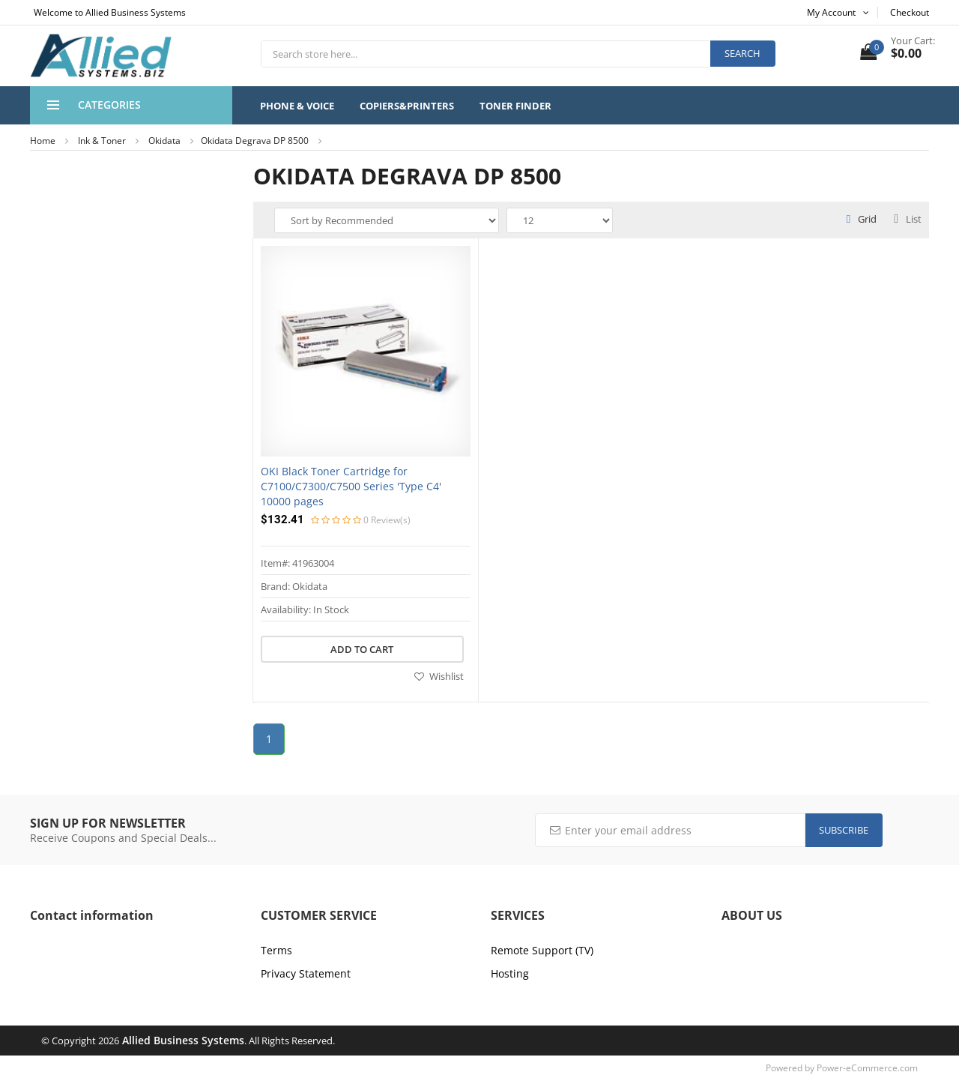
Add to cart (361, 649)
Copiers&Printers (407, 105)
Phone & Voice (297, 105)
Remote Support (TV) (542, 950)
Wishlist (439, 676)
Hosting (510, 973)
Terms (276, 950)
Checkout (909, 12)
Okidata (164, 140)
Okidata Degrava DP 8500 (255, 140)
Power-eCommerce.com (867, 1068)
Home (42, 140)
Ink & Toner (102, 140)
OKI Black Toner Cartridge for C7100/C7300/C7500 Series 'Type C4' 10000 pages (351, 486)
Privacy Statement (306, 973)
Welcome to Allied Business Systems (110, 12)
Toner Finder (515, 105)
